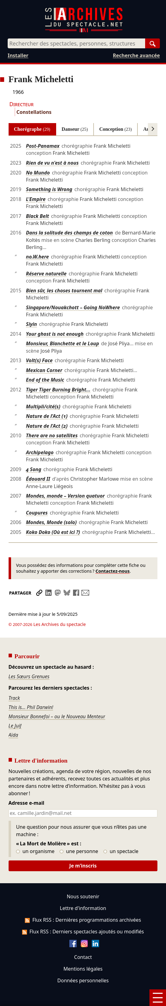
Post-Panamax (42, 145)
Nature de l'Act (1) (47, 416)
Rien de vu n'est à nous (52, 162)
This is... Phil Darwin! (31, 690)
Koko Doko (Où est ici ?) (53, 532)
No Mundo (38, 172)
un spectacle (121, 834)
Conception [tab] (115, 129)
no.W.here (37, 256)
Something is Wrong (49, 189)
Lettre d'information (83, 891)
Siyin (31, 324)
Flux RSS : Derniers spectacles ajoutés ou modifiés (83, 914)
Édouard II (38, 478)
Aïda (13, 717)
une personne (79, 834)
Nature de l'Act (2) (47, 426)
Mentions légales (83, 951)
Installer (18, 55)
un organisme (35, 834)
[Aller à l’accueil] (83, 31)
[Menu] (157, 997)
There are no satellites (52, 435)
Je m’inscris (83, 848)
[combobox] (76, 43)
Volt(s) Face (39, 360)
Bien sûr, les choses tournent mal (64, 290)
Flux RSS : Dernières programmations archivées (83, 902)
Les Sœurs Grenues (29, 659)
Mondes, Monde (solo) (51, 522)
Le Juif (15, 708)
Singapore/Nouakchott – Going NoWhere (73, 307)
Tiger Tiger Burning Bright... (58, 389)
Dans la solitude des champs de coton (69, 232)
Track (14, 680)
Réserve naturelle (46, 273)
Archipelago (39, 452)
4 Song (33, 469)
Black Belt (37, 216)
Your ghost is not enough (54, 334)
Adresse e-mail (26, 786)
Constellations (34, 112)
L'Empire (35, 199)
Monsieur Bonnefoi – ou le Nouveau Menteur (57, 699)
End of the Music (45, 379)
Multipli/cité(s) (43, 406)
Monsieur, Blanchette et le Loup (62, 343)
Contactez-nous (112, 571)
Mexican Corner (44, 370)
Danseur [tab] (75, 129)
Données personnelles (83, 963)
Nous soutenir (83, 879)
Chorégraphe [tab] (32, 129)
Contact (83, 939)
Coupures (37, 512)
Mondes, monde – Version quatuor (65, 495)
